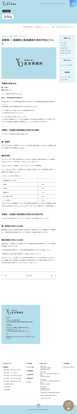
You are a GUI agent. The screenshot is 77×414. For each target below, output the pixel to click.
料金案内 (28, 363)
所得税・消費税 (65, 50)
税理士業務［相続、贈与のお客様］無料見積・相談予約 (45, 367)
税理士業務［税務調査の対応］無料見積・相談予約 (45, 388)
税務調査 (64, 48)
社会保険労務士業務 (8, 384)
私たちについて (6, 363)
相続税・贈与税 (65, 53)
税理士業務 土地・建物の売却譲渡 (12, 378)
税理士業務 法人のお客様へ (10, 372)
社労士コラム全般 (66, 65)
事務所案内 (29, 371)
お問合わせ (33, 254)
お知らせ (64, 79)
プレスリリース (65, 77)
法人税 (63, 43)
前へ (4, 275)
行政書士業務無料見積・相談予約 (48, 395)
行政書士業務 (6, 387)
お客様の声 (29, 374)
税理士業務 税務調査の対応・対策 (12, 381)
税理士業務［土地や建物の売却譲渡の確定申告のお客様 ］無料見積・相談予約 (50, 382)
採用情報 (65, 363)
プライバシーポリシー (68, 368)
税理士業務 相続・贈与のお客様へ (12, 370)
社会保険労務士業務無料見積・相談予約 (50, 392)
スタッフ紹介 (29, 367)
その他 (63, 45)
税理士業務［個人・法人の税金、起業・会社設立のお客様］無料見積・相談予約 (50, 374)
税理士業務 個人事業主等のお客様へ (13, 375)
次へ (53, 275)
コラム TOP (29, 275)
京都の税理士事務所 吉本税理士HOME (33, 27)
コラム (47, 27)
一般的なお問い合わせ (45, 398)
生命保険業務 (6, 389)
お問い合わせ (42, 363)
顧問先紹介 (29, 378)
